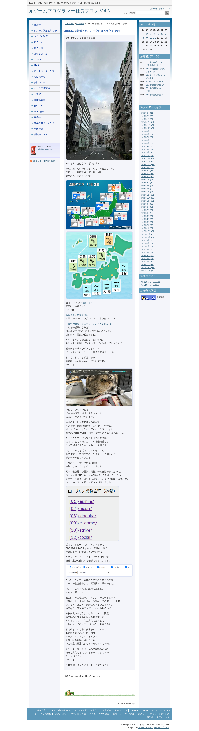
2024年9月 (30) (147, 167)
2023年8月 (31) (147, 207)
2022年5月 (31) (147, 252)
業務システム (41, 53)
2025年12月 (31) (148, 122)
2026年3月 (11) (147, 113)
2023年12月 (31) (148, 195)
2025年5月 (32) (147, 143)
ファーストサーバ (145, 727)
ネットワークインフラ (45, 71)
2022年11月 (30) (148, 234)
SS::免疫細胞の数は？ (155, 85)
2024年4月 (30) (147, 183)
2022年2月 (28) (147, 261)
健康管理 (38, 25)
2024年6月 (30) (147, 177)
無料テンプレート (161, 727)
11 (154, 37)
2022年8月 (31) (147, 243)
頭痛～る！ (87, 302)
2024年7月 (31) (147, 174)
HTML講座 (39, 100)
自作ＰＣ (38, 105)
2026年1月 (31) (147, 119)
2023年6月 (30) (147, 213)
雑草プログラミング (44, 123)
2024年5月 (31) (147, 180)
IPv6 (36, 65)
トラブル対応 (41, 36)
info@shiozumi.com (46, 149)
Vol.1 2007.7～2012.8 (150, 285)
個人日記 (80, 23)
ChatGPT (39, 59)
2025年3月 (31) (147, 149)
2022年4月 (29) (147, 255)
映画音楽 (38, 128)
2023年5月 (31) (147, 216)
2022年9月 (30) (147, 240)
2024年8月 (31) (147, 171)
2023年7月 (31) (147, 210)
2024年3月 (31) (147, 186)
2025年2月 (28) (147, 152)
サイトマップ (164, 8)
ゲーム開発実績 (42, 88)
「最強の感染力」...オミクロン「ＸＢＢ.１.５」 (90, 323)
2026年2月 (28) (147, 116)
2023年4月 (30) (147, 219)
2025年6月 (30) (147, 140)
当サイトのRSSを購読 (44, 161)
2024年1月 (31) (147, 192)
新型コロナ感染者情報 (77, 315)
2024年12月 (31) (148, 158)
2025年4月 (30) (147, 146)
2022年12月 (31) (148, 231)
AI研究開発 (39, 76)
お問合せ (153, 8)
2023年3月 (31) (147, 222)
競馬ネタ (38, 117)
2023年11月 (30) (148, 198)
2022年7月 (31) (147, 246)
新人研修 (38, 48)
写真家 (37, 94)
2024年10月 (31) (148, 164)
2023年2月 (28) (147, 225)
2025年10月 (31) (148, 128)
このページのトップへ (126, 704)
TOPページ (69, 23)
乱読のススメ (41, 134)
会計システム (41, 82)
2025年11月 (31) (148, 125)
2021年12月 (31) (148, 267)
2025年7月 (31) (147, 137)
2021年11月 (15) (148, 271)
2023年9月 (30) (147, 204)
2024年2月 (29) (147, 189)
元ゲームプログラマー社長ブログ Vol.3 (69, 10)
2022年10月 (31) (148, 237)
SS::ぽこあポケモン (154, 81)
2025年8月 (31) (147, 134)
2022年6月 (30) (147, 249)
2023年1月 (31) (147, 228)
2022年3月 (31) (147, 258)
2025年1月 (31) (147, 155)
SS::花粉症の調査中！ (155, 95)
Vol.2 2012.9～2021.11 (150, 282)
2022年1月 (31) (147, 265)
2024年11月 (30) (148, 161)
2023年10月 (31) (148, 201)
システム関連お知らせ (45, 30)
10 (150, 37)
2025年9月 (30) (147, 131)
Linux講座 (39, 111)
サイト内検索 (129, 13)
